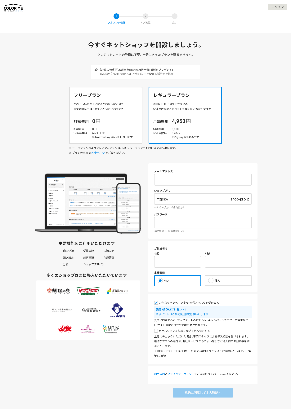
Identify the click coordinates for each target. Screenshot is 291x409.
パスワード (161, 214)
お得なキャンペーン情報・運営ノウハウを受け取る (189, 302)
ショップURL (162, 190)
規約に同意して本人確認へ (203, 392)
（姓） (156, 253)
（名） (207, 253)
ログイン (277, 7)
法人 (217, 280)
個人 (167, 280)
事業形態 (159, 272)
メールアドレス (163, 171)
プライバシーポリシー (181, 374)
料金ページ (98, 152)
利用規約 (159, 374)
